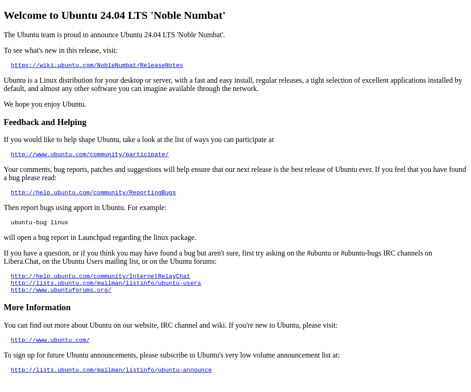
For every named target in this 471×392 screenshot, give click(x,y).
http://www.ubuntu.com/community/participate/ (90, 157)
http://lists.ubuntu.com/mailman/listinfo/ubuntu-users (106, 291)
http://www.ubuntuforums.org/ (61, 299)
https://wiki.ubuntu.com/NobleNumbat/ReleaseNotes (97, 66)
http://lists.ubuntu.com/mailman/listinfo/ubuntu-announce (111, 382)
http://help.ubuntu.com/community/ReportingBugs (93, 196)
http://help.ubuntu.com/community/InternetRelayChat (100, 282)
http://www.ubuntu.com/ (50, 351)
